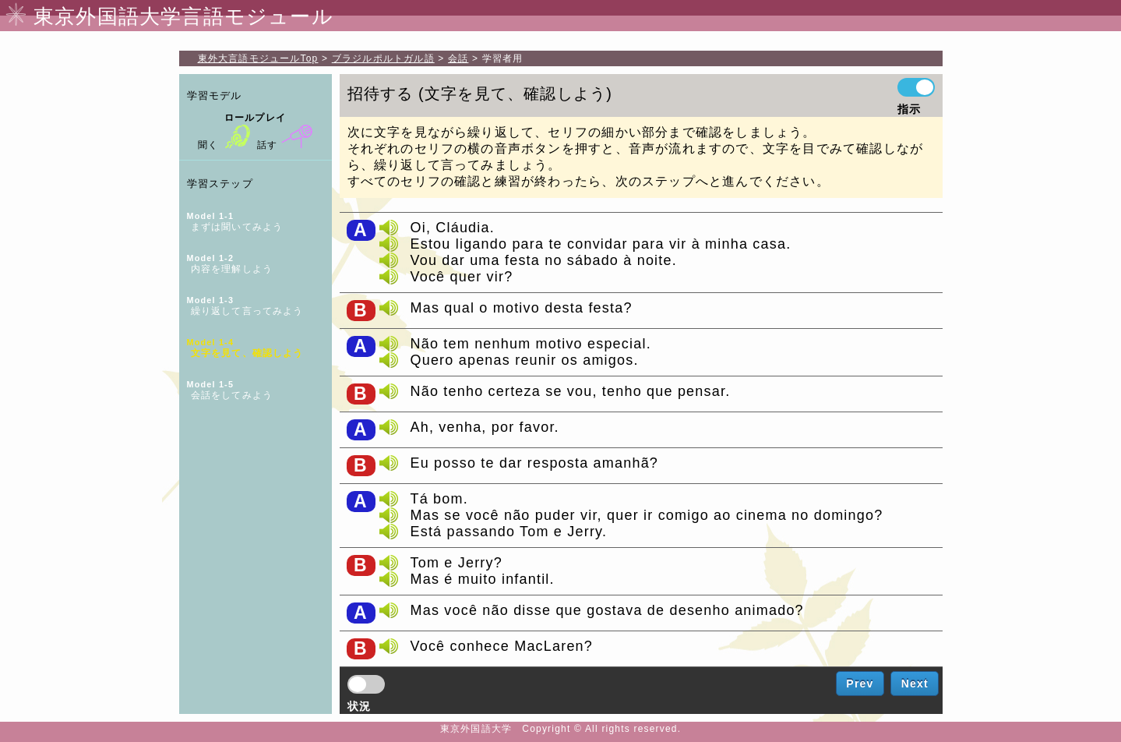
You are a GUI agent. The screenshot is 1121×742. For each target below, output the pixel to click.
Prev (859, 683)
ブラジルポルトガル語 (383, 58)
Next (915, 683)
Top (258, 58)
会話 (458, 58)
